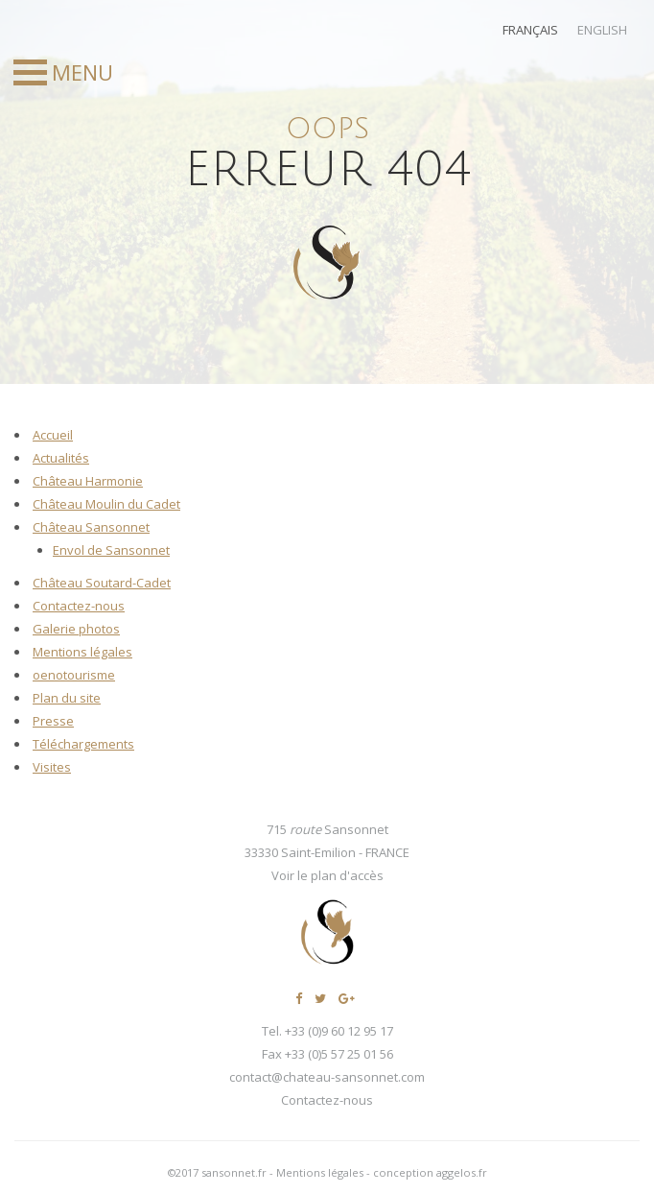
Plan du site (67, 697)
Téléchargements (83, 743)
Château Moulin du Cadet (106, 504)
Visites (52, 767)
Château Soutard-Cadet (102, 582)
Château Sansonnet (91, 527)
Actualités (61, 457)
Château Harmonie (88, 481)
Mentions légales (82, 651)
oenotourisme (74, 674)
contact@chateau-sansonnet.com (327, 1077)
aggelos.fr (461, 1172)
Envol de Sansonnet (111, 550)
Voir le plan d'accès (327, 875)
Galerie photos (76, 628)
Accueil (53, 434)
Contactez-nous (79, 605)
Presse (53, 720)
